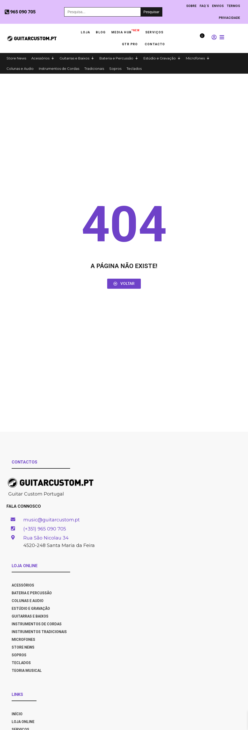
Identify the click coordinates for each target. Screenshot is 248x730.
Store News (16, 58)
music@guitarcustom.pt (51, 520)
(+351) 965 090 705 (44, 529)
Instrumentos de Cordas (59, 68)
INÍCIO (17, 714)
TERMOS (233, 6)
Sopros (115, 68)
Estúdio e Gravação (159, 58)
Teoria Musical (27, 670)
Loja (85, 32)
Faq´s (204, 6)
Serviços (154, 32)
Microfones (195, 58)
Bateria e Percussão (116, 58)
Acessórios (40, 58)
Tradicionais (94, 68)
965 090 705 (22, 11)
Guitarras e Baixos (74, 58)
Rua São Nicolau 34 (46, 538)
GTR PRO (130, 44)
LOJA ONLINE (23, 722)
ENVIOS (218, 6)
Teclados (134, 68)
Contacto (155, 44)
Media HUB (125, 31)
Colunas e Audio (20, 68)
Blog (101, 32)
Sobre (191, 6)
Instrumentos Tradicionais (39, 632)
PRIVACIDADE (229, 18)
